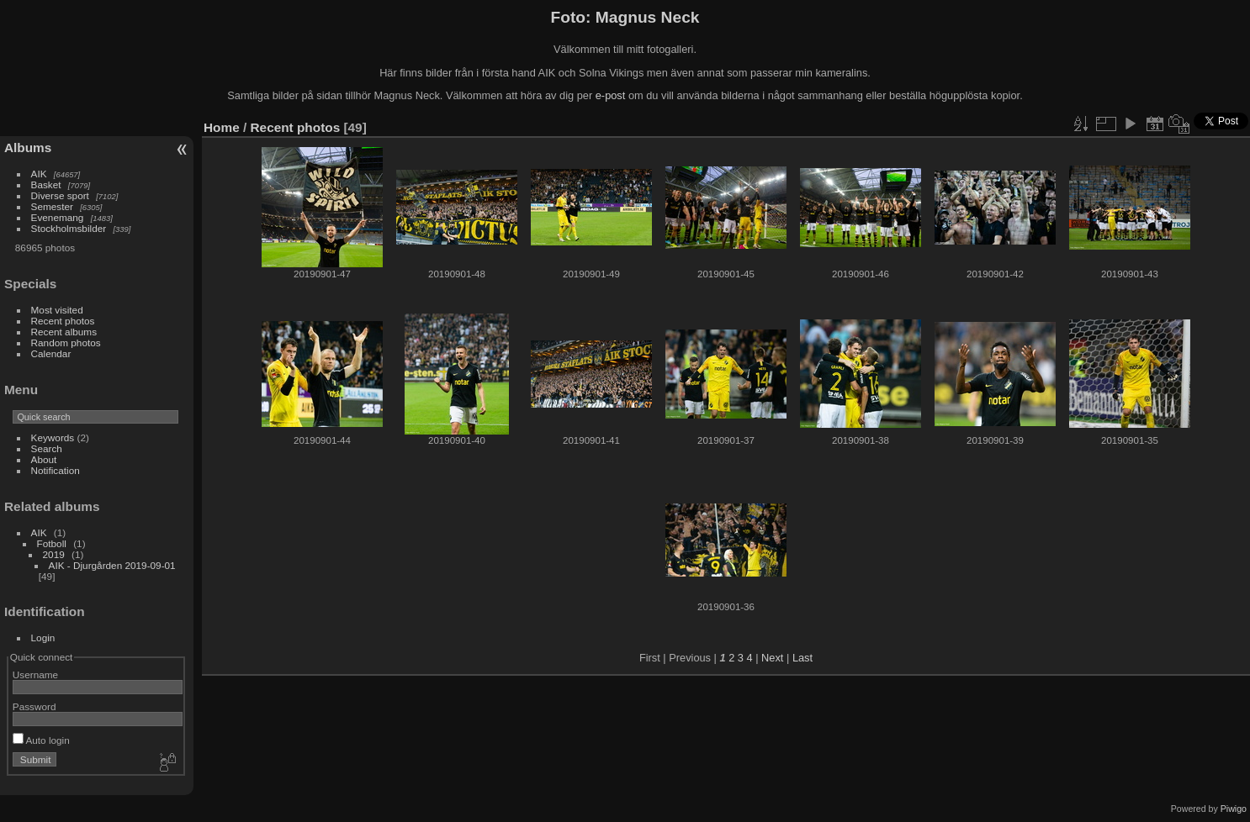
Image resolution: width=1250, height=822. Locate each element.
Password (34, 706)
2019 (54, 554)
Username (35, 674)
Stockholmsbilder (69, 228)
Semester (52, 206)
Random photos (66, 342)
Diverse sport (60, 195)
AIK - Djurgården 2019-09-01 (112, 565)
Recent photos (63, 320)
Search (46, 448)
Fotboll (51, 543)
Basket (46, 184)
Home (222, 127)
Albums (27, 147)
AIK (39, 173)
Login (43, 637)
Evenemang (57, 217)
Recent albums (64, 331)
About (44, 459)
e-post (611, 95)
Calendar (51, 353)
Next (772, 657)
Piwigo (1234, 809)
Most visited (57, 309)
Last (802, 657)
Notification (55, 470)
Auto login (41, 740)
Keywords (53, 437)
